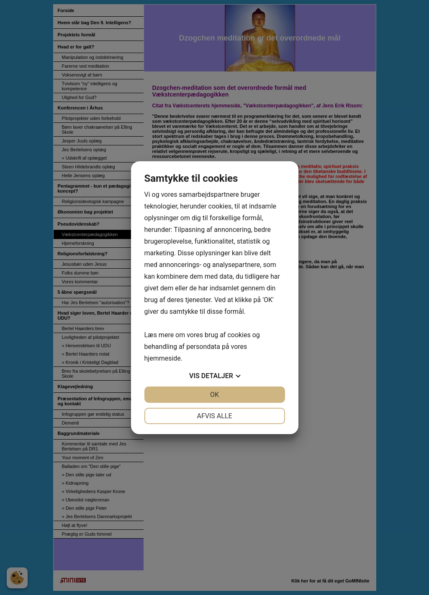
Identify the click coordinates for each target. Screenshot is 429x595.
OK (214, 395)
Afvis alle (214, 416)
